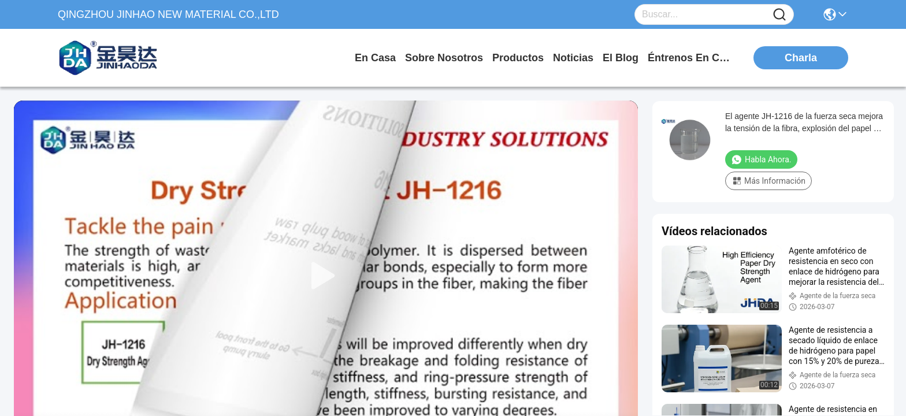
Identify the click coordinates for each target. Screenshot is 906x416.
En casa (375, 58)
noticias (573, 58)
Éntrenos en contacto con (691, 58)
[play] (325, 276)
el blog (620, 58)
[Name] (779, 15)
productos (518, 58)
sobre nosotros (444, 58)
